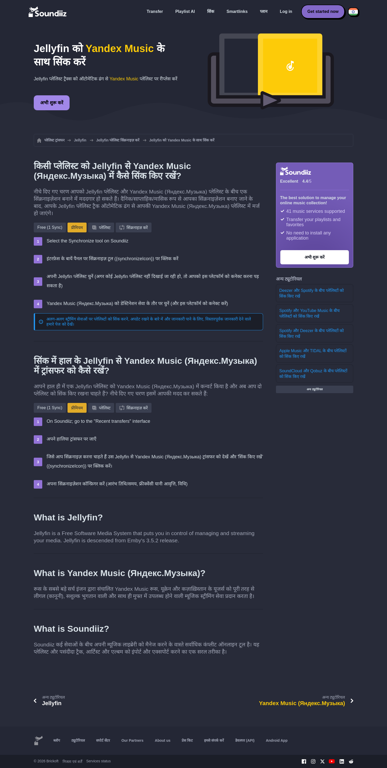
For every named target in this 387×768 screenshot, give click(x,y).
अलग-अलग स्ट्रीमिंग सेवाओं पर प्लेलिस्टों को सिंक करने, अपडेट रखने (97, 319)
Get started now (323, 11)
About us (163, 740)
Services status (98, 761)
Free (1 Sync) (49, 227)
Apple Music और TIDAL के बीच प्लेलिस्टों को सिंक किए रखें (313, 354)
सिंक (210, 11)
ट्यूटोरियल (78, 740)
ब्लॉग (56, 740)
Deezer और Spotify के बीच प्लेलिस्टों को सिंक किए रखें (311, 293)
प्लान (263, 11)
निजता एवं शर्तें (72, 761)
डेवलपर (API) (245, 740)
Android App (277, 740)
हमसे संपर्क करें (214, 740)
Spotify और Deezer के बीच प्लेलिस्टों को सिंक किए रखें (311, 333)
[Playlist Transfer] (48, 11)
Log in (286, 11)
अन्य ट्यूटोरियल (314, 389)
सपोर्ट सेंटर (103, 740)
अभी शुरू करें (51, 102)
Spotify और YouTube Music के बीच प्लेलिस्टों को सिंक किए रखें (309, 313)
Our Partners (132, 740)
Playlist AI (185, 11)
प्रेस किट (187, 740)
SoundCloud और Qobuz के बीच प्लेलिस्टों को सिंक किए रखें (313, 374)
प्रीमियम (77, 227)
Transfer (155, 11)
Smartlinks (237, 11)
